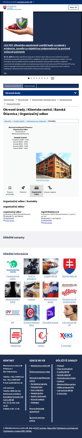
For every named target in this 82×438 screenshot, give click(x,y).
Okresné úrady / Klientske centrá (44, 100)
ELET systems (40, 428)
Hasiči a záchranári (38, 396)
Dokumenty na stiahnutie (36, 121)
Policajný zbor (37, 387)
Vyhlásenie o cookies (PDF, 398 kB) (18, 431)
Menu (73, 7)
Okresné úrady (29, 86)
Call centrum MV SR (65, 390)
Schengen (35, 402)
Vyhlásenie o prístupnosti (67, 428)
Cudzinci (60, 381)
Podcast (60, 366)
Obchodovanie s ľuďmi (66, 378)
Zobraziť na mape (53, 167)
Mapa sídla (51, 428)
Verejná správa (37, 393)
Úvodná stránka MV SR (13, 86)
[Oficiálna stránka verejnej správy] (26, 2)
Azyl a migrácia (37, 390)
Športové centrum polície (37, 419)
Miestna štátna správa (66, 384)
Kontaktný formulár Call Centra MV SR (13, 398)
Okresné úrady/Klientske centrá (39, 379)
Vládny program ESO (65, 387)
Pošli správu (9, 221)
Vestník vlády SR (64, 375)
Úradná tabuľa (19, 121)
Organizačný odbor (13, 104)
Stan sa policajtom (65, 369)
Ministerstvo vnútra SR (40, 366)
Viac (5, 73)
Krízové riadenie (37, 399)
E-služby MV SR (63, 372)
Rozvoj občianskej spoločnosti (36, 410)
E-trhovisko (62, 393)
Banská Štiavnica (66, 100)
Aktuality (7, 121)
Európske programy (39, 384)
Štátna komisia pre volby (39, 372)
